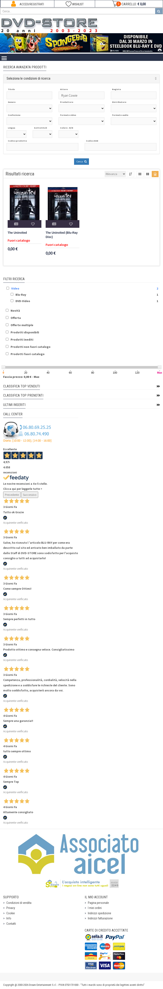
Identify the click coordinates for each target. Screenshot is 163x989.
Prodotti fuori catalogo (28, 354)
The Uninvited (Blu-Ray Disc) (62, 235)
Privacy (10, 908)
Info (8, 918)
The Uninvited (17, 232)
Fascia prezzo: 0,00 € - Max (21, 377)
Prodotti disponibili (25, 332)
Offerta (16, 318)
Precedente (12, 495)
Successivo (30, 495)
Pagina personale (98, 902)
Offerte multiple (22, 325)
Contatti (11, 923)
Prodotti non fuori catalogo (31, 347)
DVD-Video (22, 301)
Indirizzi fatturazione (100, 918)
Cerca (81, 161)
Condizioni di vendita (18, 902)
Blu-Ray (20, 295)
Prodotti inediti (22, 339)
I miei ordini (95, 908)
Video (15, 288)
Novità (15, 310)
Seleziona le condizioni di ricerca (28, 78)
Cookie (10, 913)
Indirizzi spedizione (99, 913)
